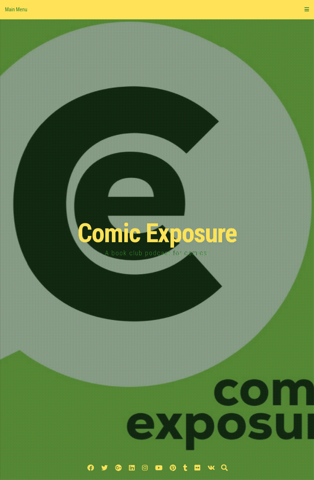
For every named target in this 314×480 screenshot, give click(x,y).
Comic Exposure (157, 233)
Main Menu (157, 9)
